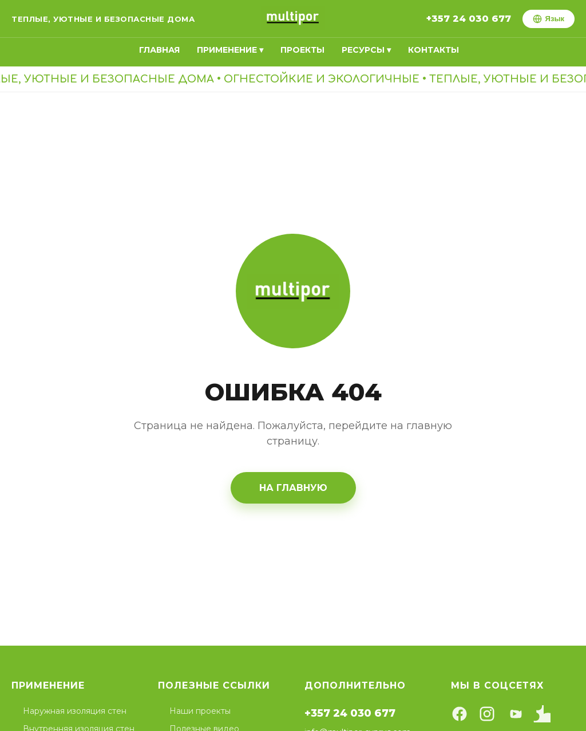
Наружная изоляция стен (74, 711)
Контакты (433, 50)
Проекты (302, 50)
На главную (293, 487)
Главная (159, 50)
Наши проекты (200, 711)
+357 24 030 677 (468, 18)
